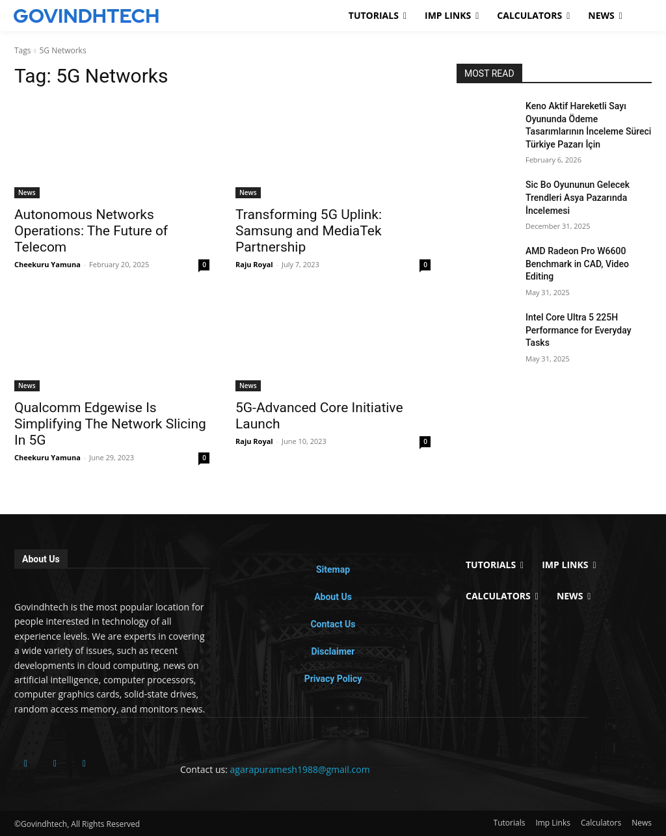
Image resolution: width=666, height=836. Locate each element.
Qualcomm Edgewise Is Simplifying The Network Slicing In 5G (110, 424)
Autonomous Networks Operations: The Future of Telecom (91, 231)
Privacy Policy (333, 678)
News (27, 192)
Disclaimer (332, 651)
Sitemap (333, 569)
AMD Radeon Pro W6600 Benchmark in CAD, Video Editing (577, 263)
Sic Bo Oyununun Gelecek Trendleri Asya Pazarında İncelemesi (578, 197)
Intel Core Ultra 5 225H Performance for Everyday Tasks (579, 330)
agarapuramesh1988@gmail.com (300, 769)
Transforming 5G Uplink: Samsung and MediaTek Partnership (308, 231)
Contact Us (332, 624)
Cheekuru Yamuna (47, 264)
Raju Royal (254, 264)
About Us (333, 597)
